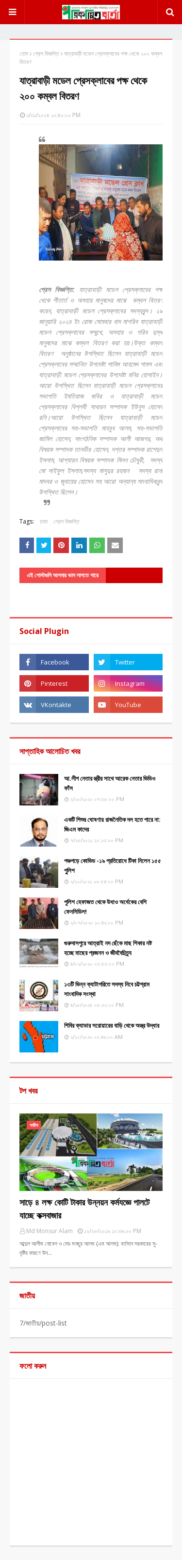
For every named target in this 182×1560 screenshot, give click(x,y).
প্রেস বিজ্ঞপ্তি (46, 53)
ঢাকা (44, 521)
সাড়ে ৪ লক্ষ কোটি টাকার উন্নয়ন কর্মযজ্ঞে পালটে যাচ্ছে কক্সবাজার (84, 1208)
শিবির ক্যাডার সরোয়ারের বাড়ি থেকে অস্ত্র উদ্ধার (111, 1025)
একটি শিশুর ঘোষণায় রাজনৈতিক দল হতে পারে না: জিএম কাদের (112, 824)
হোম (23, 53)
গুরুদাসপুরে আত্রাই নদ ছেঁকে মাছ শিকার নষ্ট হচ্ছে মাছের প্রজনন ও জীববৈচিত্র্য (108, 948)
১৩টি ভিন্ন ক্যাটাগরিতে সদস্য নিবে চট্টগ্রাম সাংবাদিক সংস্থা (106, 989)
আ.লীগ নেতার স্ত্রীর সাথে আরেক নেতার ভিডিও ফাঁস (109, 783)
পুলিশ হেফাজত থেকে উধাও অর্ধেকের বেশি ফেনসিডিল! (105, 906)
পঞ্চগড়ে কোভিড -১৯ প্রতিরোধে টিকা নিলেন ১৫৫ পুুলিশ (112, 865)
